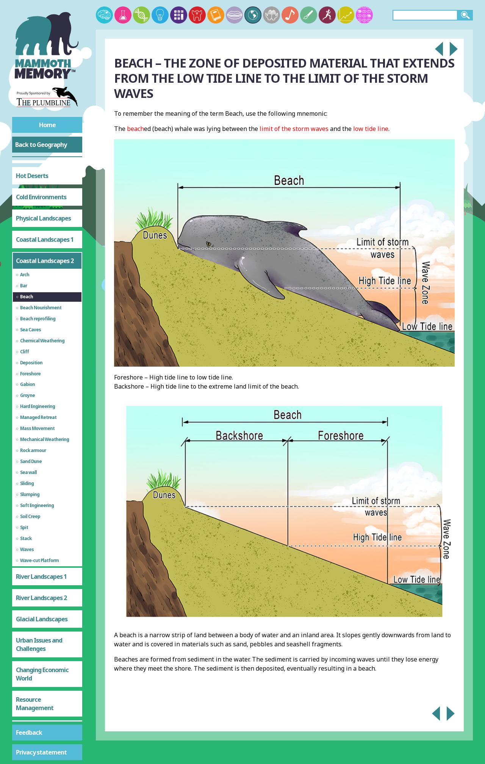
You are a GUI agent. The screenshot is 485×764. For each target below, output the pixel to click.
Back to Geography (41, 144)
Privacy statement (41, 752)
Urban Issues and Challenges (39, 564)
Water (24, 670)
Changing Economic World (42, 594)
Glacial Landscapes (41, 539)
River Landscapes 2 (41, 518)
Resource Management (34, 623)
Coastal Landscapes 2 (45, 180)
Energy (25, 691)
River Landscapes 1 (41, 496)
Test (22, 713)
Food (22, 649)
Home (47, 125)
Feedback (29, 732)
